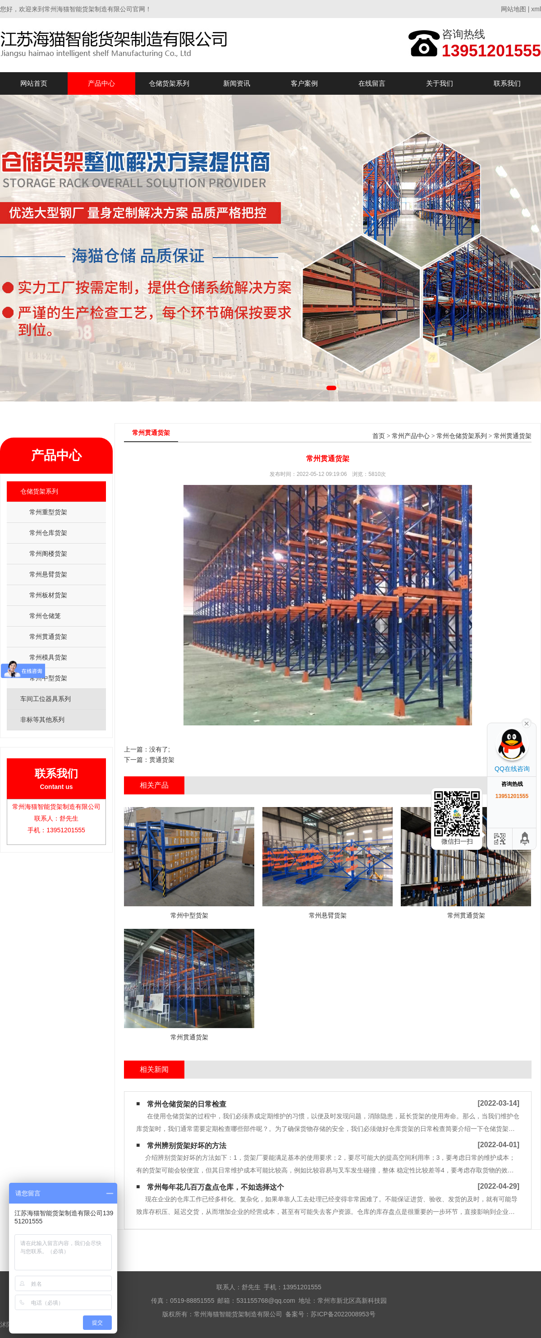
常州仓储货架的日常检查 (186, 1104)
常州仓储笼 (45, 615)
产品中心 (101, 83)
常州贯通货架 (48, 636)
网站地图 (513, 9)
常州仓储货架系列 (461, 436)
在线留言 (371, 83)
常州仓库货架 (48, 532)
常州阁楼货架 (48, 553)
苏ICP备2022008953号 (343, 1314)
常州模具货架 (48, 657)
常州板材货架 (48, 595)
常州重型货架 (48, 512)
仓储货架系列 (169, 83)
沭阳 (6, 1324)
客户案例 (304, 83)
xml (536, 9)
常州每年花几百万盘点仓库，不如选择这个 (215, 1187)
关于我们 (439, 83)
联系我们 (507, 83)
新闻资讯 (236, 83)
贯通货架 (161, 759)
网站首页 (33, 83)
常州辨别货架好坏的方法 (186, 1145)
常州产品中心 (411, 436)
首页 (378, 436)
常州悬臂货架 (48, 574)
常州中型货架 (48, 678)
